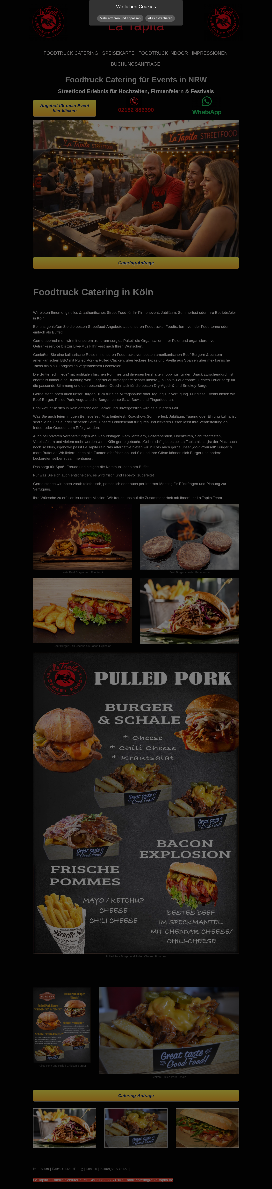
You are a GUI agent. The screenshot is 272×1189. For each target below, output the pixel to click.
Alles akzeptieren (160, 18)
